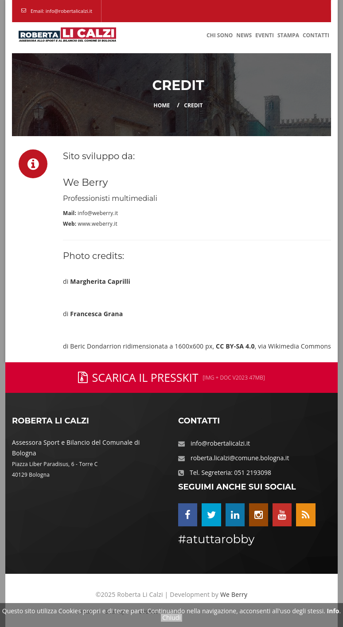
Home (162, 105)
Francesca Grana (96, 314)
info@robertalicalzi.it (220, 443)
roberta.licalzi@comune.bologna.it (240, 458)
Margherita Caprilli (100, 281)
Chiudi (171, 618)
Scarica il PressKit (171, 377)
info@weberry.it (98, 212)
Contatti (316, 35)
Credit (193, 105)
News (244, 35)
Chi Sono (220, 35)
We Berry (233, 594)
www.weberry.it (97, 223)
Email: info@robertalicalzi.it (61, 11)
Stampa (288, 35)
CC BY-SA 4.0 (235, 346)
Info (333, 611)
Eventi (264, 35)
